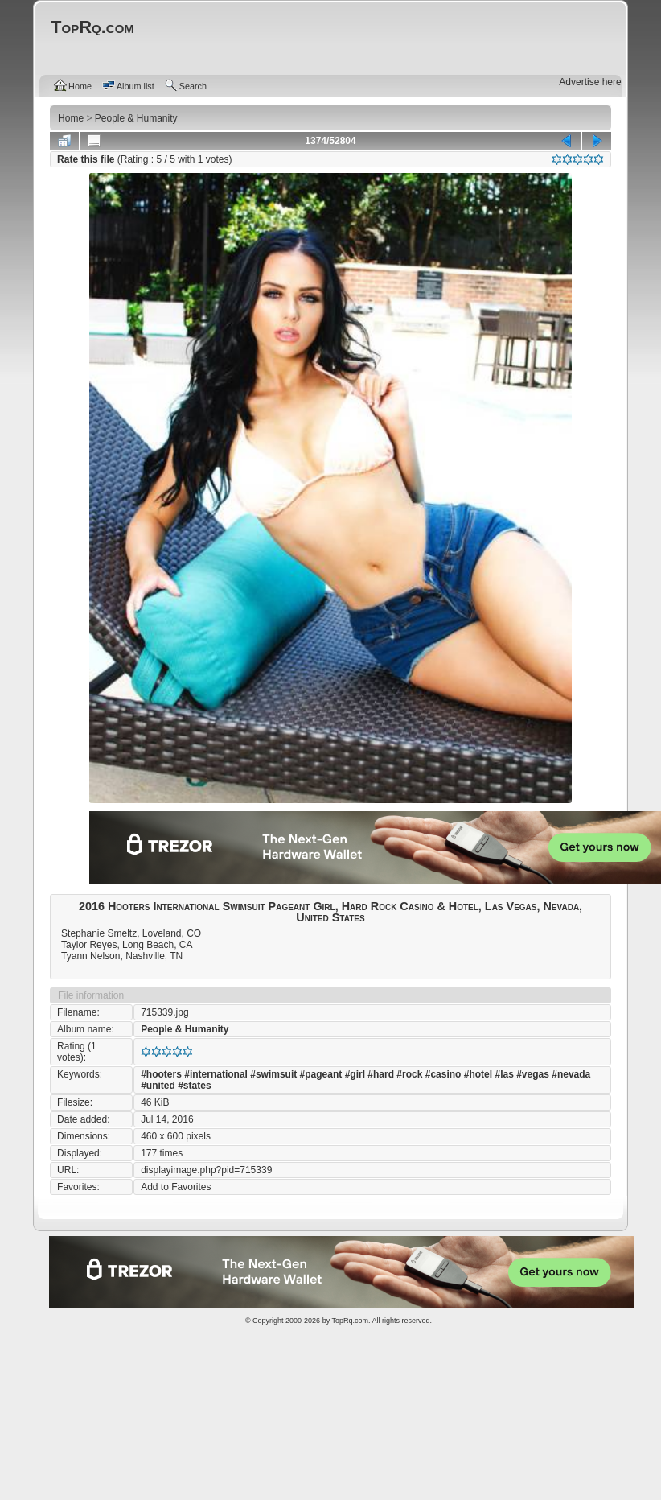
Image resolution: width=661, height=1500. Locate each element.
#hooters (161, 1074)
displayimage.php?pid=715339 (206, 1170)
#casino (443, 1074)
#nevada (571, 1074)
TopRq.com (349, 1321)
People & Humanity (184, 1029)
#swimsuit (273, 1074)
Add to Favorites (176, 1187)
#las (504, 1074)
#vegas (532, 1074)
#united (158, 1085)
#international (216, 1074)
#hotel (478, 1074)
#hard (380, 1074)
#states (194, 1085)
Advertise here (590, 82)
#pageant (321, 1074)
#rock (409, 1074)
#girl (355, 1074)
